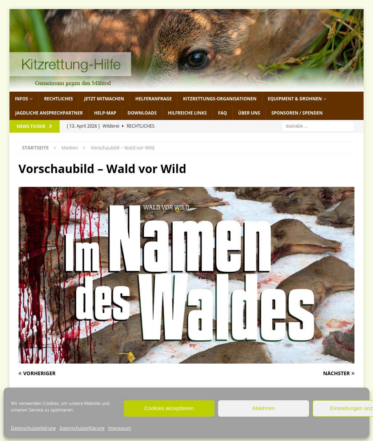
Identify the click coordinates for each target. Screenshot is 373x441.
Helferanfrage (153, 99)
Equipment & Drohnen (295, 99)
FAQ (222, 113)
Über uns (249, 113)
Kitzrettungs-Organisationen (219, 99)
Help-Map (105, 113)
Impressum (119, 428)
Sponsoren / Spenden (296, 113)
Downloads (142, 113)
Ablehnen (263, 408)
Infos (21, 99)
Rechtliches (58, 99)
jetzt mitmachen (104, 99)
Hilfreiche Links (187, 113)
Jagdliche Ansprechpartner (49, 113)
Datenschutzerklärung (33, 428)
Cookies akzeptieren (169, 408)
